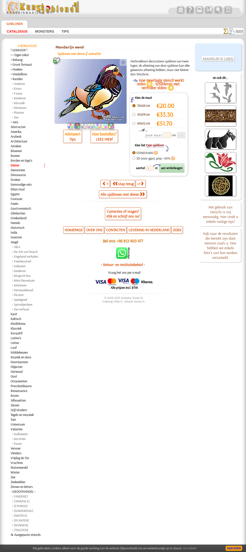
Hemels (15, 223)
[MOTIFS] (20, 515)
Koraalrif (16, 333)
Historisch (17, 228)
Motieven (20, 108)
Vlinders (16, 453)
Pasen (18, 443)
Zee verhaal (21, 309)
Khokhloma (18, 323)
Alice (17, 247)
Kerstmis (20, 439)
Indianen (19, 266)
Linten (15, 343)
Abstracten (18, 127)
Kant (14, 314)
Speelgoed (20, 299)
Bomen (15, 156)
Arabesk (16, 136)
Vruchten (17, 463)
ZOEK (177, 229)
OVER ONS (94, 229)
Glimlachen (18, 213)
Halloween (21, 434)
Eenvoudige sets (21, 184)
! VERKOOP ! (19, 50)
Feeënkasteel (22, 261)
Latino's (16, 338)
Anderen (19, 84)
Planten (19, 112)
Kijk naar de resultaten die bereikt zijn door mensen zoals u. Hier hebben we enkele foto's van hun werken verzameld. (220, 245)
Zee (16, 117)
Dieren (15, 165)
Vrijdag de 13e (20, 458)
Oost (14, 376)
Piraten (19, 295)
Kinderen (20, 98)
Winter (15, 472)
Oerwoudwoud (23, 290)
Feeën (14, 204)
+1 (140, 184)
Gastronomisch (21, 208)
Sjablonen (14, 24)
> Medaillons (19, 74)
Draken (15, 180)
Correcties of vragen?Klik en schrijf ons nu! (123, 214)
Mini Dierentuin (24, 280)
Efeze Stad (18, 189)
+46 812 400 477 (130, 240)
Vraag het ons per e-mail (124, 272)
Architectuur (19, 141)
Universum (18, 424)
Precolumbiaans (21, 386)
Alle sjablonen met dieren (122, 194)
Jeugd (14, 242)
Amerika (16, 132)
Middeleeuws (19, 352)
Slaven (15, 405)
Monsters (44, 31)
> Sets (14, 122)
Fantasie (16, 199)
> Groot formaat (21, 64)
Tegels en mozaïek (22, 415)
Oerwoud (17, 371)
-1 (105, 184)
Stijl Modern (19, 410)
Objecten (16, 367)
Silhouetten (18, 400)
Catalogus (17, 31)
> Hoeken (16, 69)
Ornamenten (19, 381)
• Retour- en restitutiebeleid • (123, 264)
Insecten (16, 237)
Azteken (16, 146)
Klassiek (19, 103)
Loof (14, 347)
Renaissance (19, 391)
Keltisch (16, 319)
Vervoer (16, 448)
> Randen (17, 79)
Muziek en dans (21, 357)
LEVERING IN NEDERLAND (149, 229)
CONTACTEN (115, 229)
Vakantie (16, 429)
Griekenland (18, 218)
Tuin (13, 419)
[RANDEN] (21, 525)
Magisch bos (22, 275)
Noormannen (19, 362)
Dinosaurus (18, 175)
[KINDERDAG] (23, 511)
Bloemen (16, 151)
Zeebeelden (18, 482)
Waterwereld (19, 467)
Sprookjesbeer (23, 304)
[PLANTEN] (21, 520)
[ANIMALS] (22, 501)
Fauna (18, 93)
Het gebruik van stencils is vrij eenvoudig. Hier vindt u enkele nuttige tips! (220, 214)
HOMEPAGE (74, 229)
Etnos (18, 88)
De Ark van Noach (26, 251)
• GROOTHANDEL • (23, 491)
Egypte (15, 194)
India (14, 232)
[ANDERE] (21, 496)
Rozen (15, 395)
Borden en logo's (21, 160)
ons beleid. (190, 548)
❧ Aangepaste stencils (26, 535)
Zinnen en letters (22, 487)
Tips (65, 31)
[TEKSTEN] (21, 530)
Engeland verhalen (26, 256)
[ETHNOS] (21, 506)
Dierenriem (18, 170)
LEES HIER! (104, 139)
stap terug (123, 184)
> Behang (16, 60)
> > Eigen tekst (20, 55)
